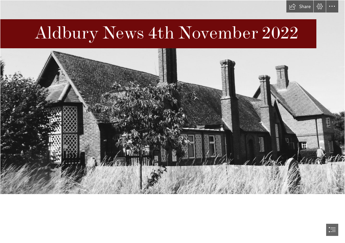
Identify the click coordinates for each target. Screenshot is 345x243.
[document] (172, 121)
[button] (299, 6)
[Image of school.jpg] (172, 97)
